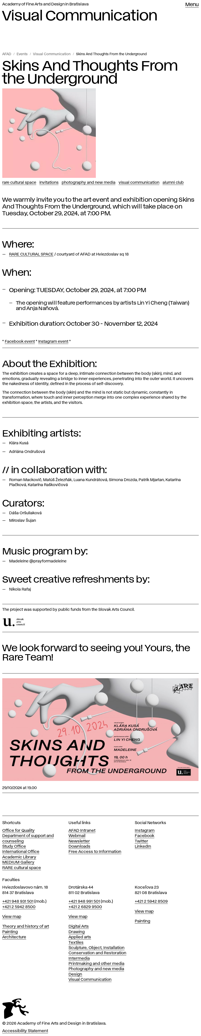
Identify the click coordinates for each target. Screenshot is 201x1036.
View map (11, 917)
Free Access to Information (95, 852)
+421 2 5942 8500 (19, 907)
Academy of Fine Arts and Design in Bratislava (45, 4)
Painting (10, 932)
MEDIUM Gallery (18, 862)
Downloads (79, 846)
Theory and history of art (25, 926)
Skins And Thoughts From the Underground (111, 54)
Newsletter (79, 841)
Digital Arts (79, 926)
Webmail (77, 836)
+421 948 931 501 (17, 901)
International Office (20, 852)
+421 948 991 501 (84, 901)
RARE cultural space (21, 868)
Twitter (141, 841)
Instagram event (53, 341)
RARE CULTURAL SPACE (19, 182)
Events (22, 54)
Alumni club (173, 182)
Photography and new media (96, 969)
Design (75, 974)
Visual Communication (52, 54)
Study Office (14, 846)
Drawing (77, 932)
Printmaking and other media (96, 964)
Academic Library (19, 857)
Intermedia (79, 958)
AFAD (6, 54)
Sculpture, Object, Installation (97, 948)
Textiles (76, 942)
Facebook (144, 836)
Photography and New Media (88, 182)
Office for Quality (18, 830)
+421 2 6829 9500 (85, 907)
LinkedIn (143, 846)
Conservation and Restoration (97, 953)
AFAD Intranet (82, 830)
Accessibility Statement (25, 1031)
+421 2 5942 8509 (151, 901)
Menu (192, 4)
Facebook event (20, 341)
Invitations (49, 182)
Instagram (145, 830)
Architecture (14, 937)
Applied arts (80, 937)
